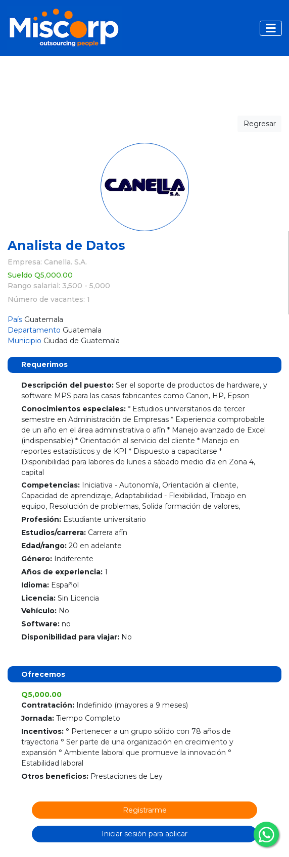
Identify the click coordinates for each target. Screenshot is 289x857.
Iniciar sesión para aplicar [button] (144, 833)
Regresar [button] (260, 123)
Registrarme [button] (145, 810)
